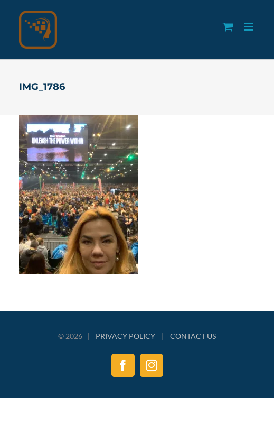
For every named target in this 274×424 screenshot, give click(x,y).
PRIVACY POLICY (125, 335)
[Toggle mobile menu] (249, 26)
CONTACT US (193, 335)
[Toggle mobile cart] (228, 26)
